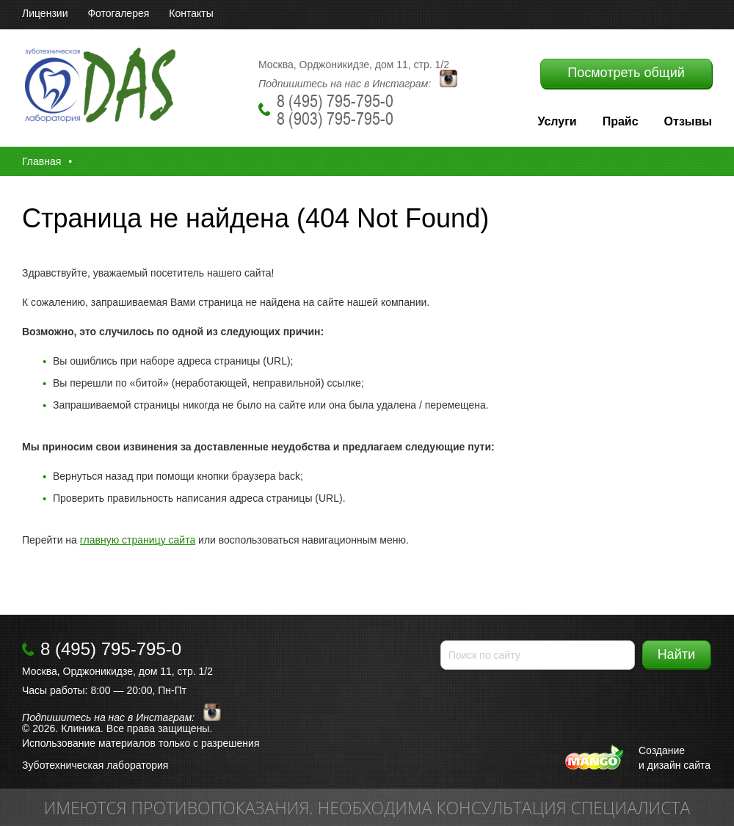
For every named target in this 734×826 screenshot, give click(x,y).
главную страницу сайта (137, 540)
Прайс (621, 121)
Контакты (191, 13)
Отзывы (688, 121)
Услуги (556, 121)
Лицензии (45, 13)
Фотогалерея (118, 13)
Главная (41, 161)
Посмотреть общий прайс (625, 76)
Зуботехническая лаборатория (95, 765)
